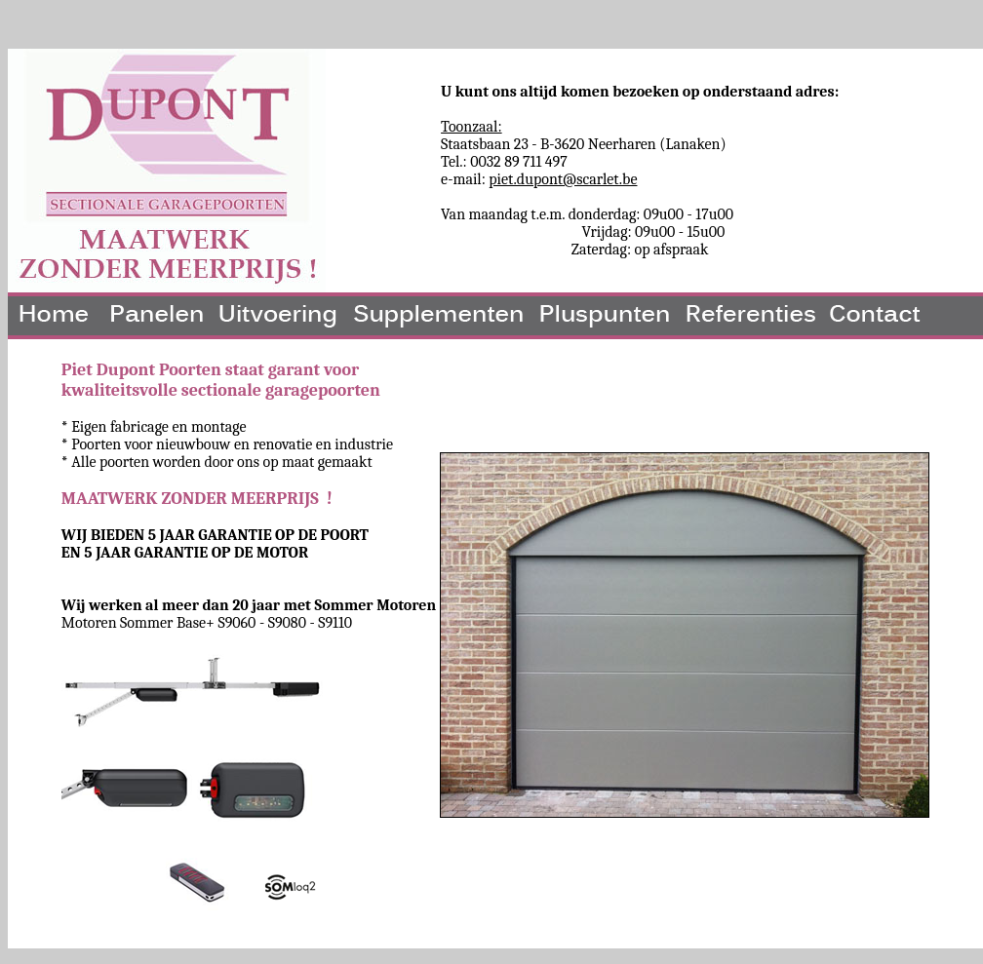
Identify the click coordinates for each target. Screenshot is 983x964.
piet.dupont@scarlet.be (563, 179)
